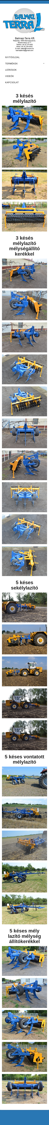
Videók (9, 76)
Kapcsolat (12, 82)
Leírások (11, 70)
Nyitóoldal (12, 57)
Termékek (11, 64)
